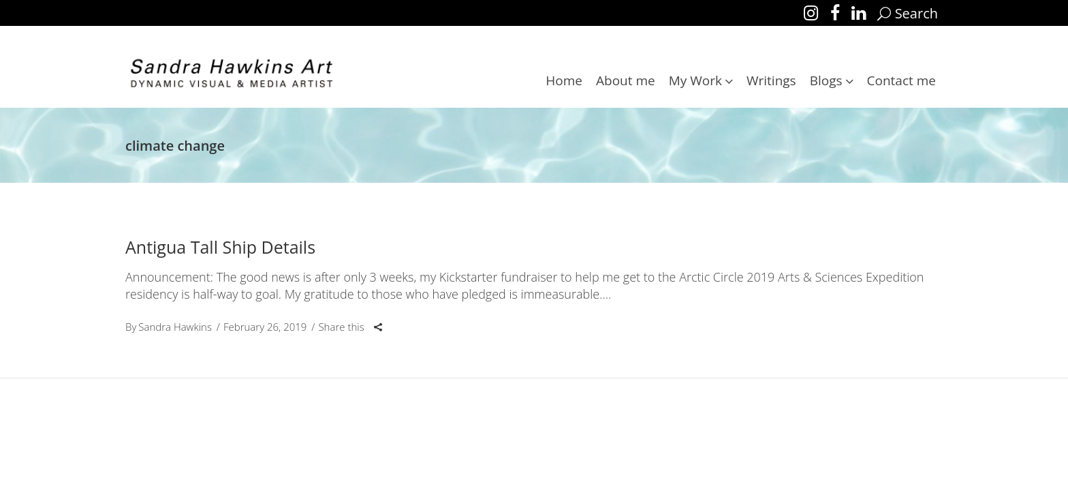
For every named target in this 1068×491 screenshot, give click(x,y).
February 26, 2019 (265, 326)
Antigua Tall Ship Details (220, 246)
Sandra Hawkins (175, 326)
